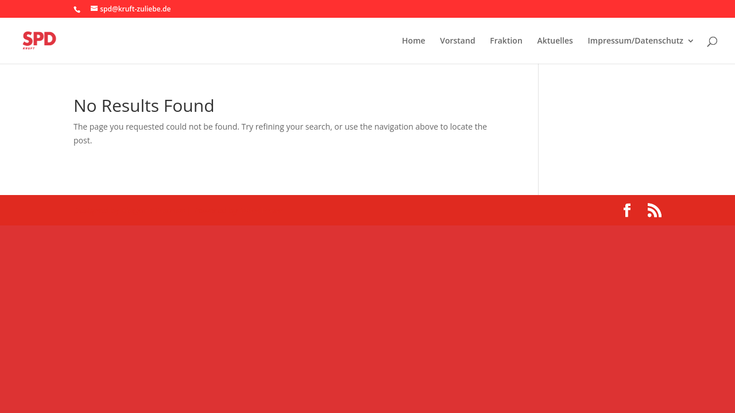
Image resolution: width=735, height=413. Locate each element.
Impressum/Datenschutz (635, 41)
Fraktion (506, 41)
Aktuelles (554, 41)
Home (413, 41)
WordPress (261, 210)
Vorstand (457, 41)
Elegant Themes (153, 210)
